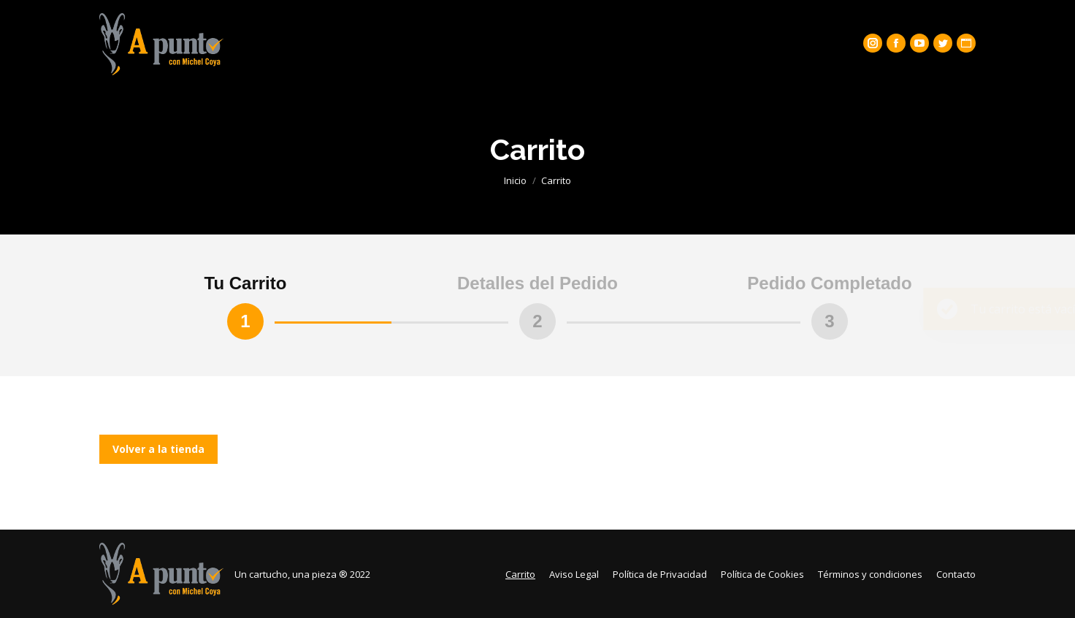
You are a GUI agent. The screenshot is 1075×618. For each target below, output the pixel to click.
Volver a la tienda (158, 449)
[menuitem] (520, 574)
